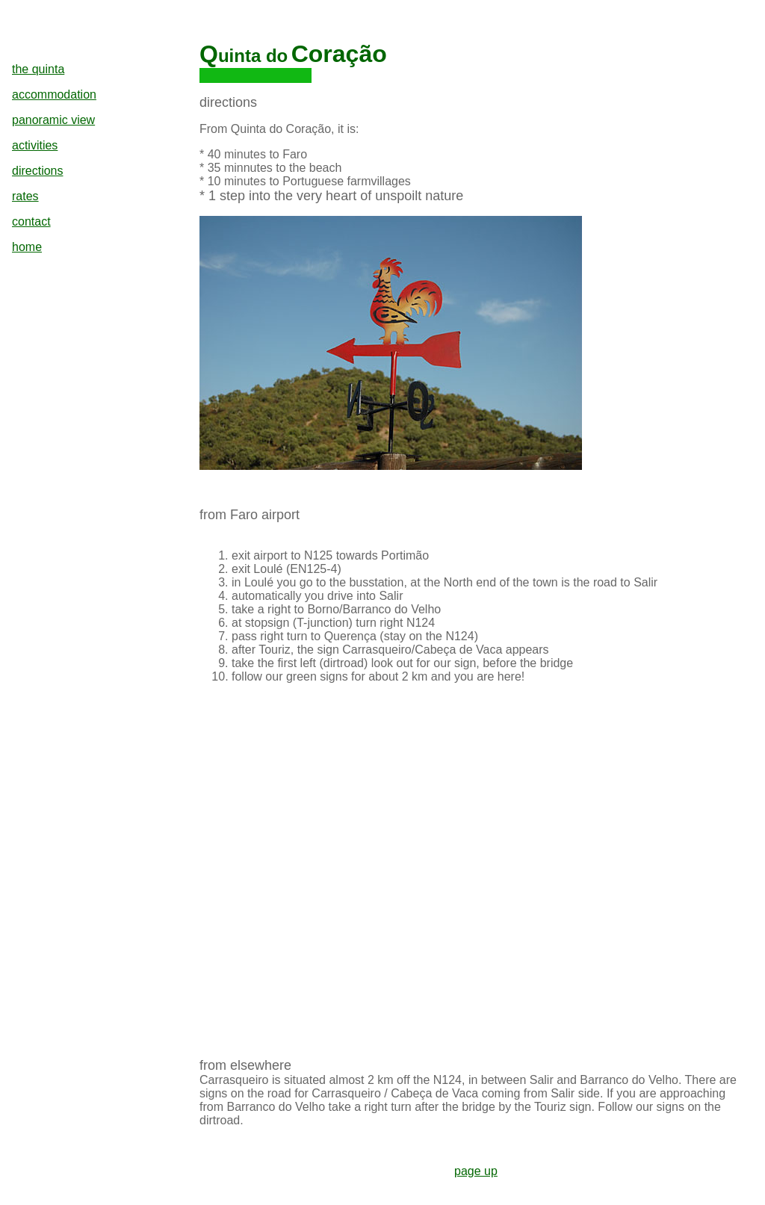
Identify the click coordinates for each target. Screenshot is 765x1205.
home (27, 247)
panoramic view (53, 120)
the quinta (38, 69)
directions (37, 170)
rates (25, 196)
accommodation (54, 94)
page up (476, 1171)
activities (35, 145)
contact (31, 221)
